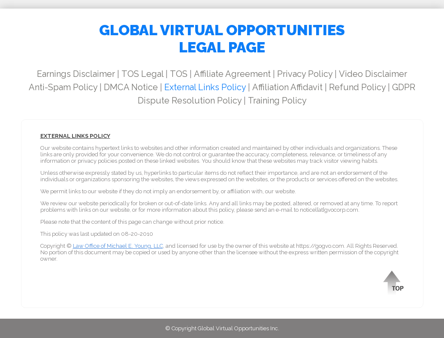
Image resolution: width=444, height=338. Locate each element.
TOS (178, 74)
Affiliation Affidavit (287, 87)
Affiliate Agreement (232, 74)
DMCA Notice (131, 87)
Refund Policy (357, 87)
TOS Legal (142, 74)
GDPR (403, 87)
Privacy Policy (304, 74)
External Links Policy (205, 87)
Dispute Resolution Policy (190, 100)
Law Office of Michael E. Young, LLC (118, 246)
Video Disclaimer (373, 74)
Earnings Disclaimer (76, 74)
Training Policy (277, 100)
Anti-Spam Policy (63, 87)
